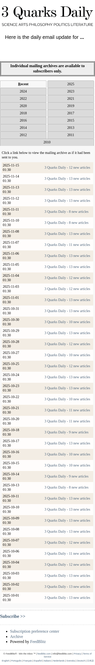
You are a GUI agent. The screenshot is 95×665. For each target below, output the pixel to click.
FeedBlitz (38, 641)
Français (27, 660)
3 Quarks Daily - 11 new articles (67, 245)
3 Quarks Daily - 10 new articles (67, 322)
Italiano (47, 660)
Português (16, 660)
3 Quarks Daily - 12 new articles (67, 167)
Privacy (77, 653)
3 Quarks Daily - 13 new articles (67, 178)
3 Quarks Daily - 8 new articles (66, 212)
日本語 (90, 660)
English (5, 660)
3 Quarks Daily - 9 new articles (66, 432)
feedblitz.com (44, 653)
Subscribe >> (12, 616)
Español (38, 660)
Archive (16, 636)
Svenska (70, 660)
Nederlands (59, 660)
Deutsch (81, 660)
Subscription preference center (34, 631)
